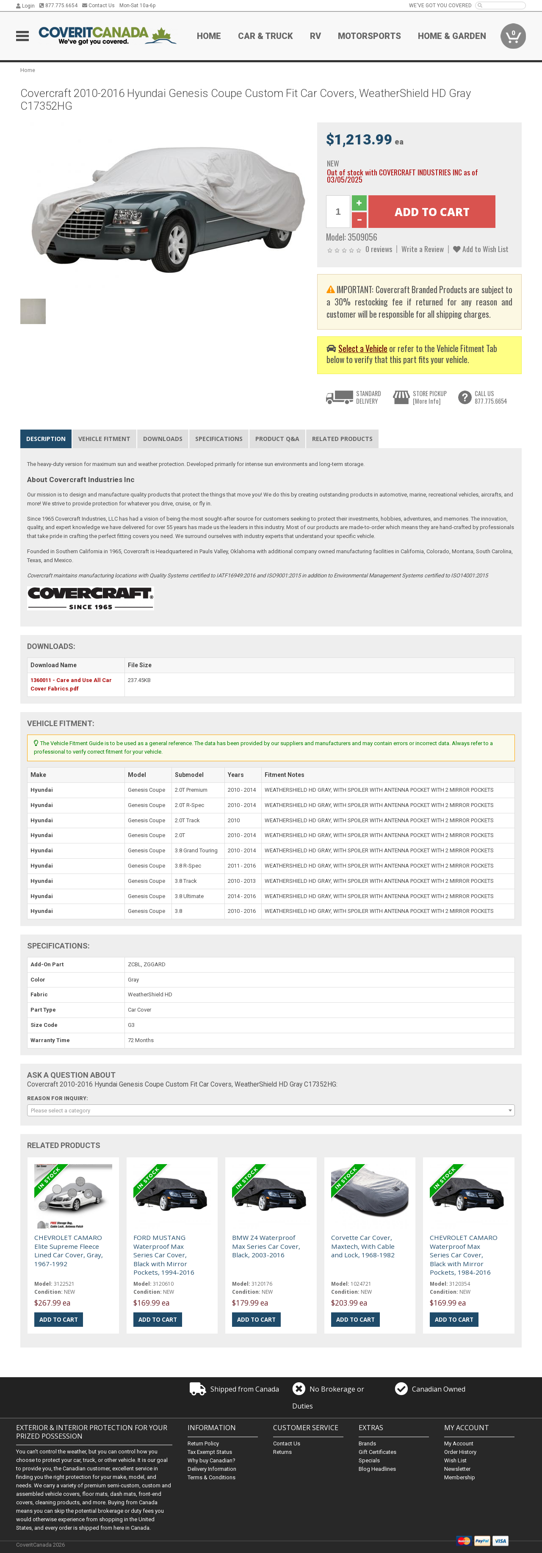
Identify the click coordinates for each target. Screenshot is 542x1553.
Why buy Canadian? (211, 1460)
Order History (460, 1452)
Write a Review (422, 248)
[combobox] (270, 1110)
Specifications (219, 439)
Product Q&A (277, 439)
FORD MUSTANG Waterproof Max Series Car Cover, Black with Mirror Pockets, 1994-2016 (163, 1254)
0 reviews (378, 248)
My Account (458, 1443)
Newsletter (457, 1469)
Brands (367, 1443)
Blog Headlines (377, 1469)
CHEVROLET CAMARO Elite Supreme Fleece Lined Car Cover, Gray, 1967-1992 (68, 1250)
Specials (369, 1460)
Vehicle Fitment (104, 439)
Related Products (342, 439)
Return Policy (203, 1443)
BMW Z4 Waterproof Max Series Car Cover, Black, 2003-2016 (266, 1246)
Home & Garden (452, 36)
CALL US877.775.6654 (491, 397)
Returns (282, 1452)
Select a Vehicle (362, 348)
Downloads (163, 439)
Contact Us (98, 5)
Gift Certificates (377, 1452)
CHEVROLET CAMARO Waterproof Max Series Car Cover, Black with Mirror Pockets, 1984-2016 (464, 1254)
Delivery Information (212, 1469)
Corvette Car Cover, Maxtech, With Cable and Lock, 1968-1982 (363, 1246)
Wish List (455, 1460)
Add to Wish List (481, 248)
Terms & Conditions (211, 1477)
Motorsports (369, 36)
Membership (459, 1477)
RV (315, 36)
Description (46, 439)
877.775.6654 (58, 5)
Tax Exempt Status (210, 1452)
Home (209, 36)
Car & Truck (265, 36)
